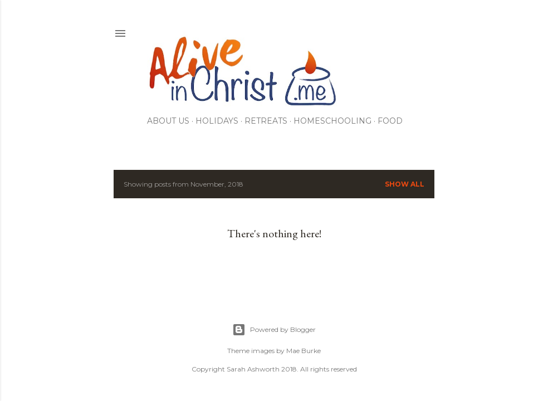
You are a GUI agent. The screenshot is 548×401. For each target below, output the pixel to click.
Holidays (216, 121)
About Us (168, 121)
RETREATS (265, 121)
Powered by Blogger (274, 329)
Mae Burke (303, 350)
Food (390, 121)
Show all (404, 184)
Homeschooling (332, 121)
